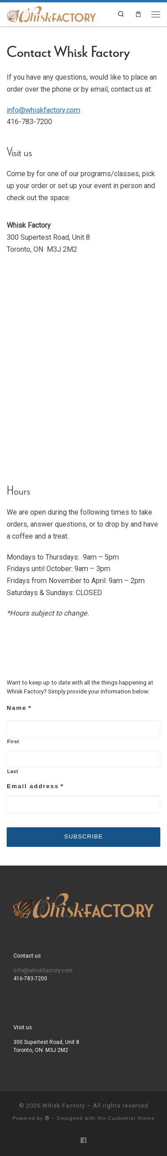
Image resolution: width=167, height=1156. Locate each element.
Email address (35, 786)
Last (12, 771)
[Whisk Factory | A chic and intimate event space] (51, 13)
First (13, 741)
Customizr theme (131, 1118)
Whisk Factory (63, 1105)
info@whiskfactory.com (43, 110)
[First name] (83, 728)
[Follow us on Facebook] (83, 1141)
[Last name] (83, 759)
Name (19, 708)
